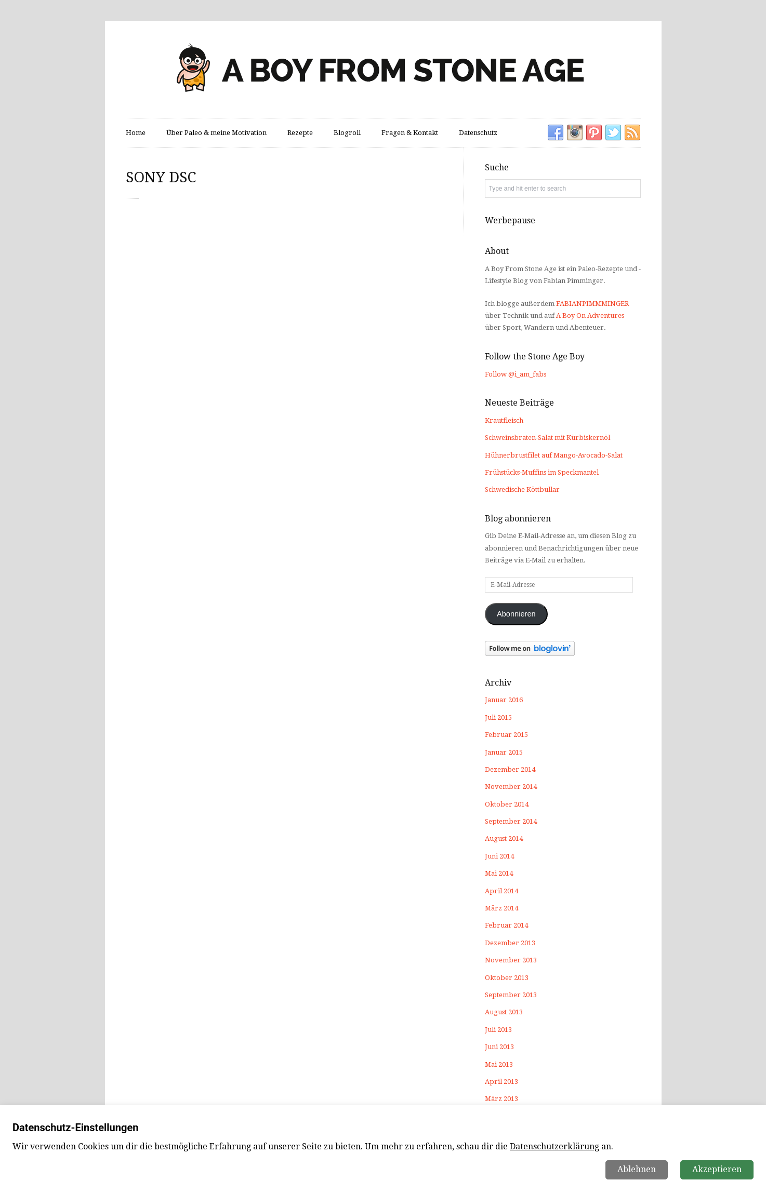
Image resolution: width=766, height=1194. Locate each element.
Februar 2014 (506, 925)
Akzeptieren (717, 1169)
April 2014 (501, 891)
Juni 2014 (499, 856)
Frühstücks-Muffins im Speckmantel (542, 472)
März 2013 (501, 1099)
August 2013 (504, 1012)
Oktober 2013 (507, 978)
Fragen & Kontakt (409, 133)
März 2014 (501, 908)
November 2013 (511, 960)
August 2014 (504, 838)
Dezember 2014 (510, 769)
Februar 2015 (506, 735)
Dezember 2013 (510, 943)
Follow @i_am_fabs (515, 374)
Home (136, 133)
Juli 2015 (498, 717)
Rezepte (300, 133)
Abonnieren (516, 614)
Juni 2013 (499, 1047)
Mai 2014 (499, 873)
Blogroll (347, 133)
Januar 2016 (504, 700)
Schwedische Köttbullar (522, 489)
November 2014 (511, 786)
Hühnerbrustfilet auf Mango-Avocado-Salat (554, 455)
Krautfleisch (504, 420)
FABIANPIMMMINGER (592, 303)
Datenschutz (478, 133)
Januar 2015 (504, 752)
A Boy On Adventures (590, 315)
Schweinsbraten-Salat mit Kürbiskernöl (547, 437)
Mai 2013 (499, 1064)
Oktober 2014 (507, 804)
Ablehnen (636, 1169)
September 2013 (511, 995)
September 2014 (511, 821)
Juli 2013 (498, 1030)
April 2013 (501, 1081)
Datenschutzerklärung (554, 1146)
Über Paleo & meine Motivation (216, 133)
